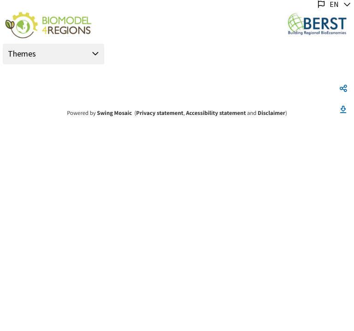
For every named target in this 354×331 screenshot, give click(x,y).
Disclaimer (271, 113)
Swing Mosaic (114, 113)
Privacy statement (159, 113)
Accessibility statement (216, 113)
